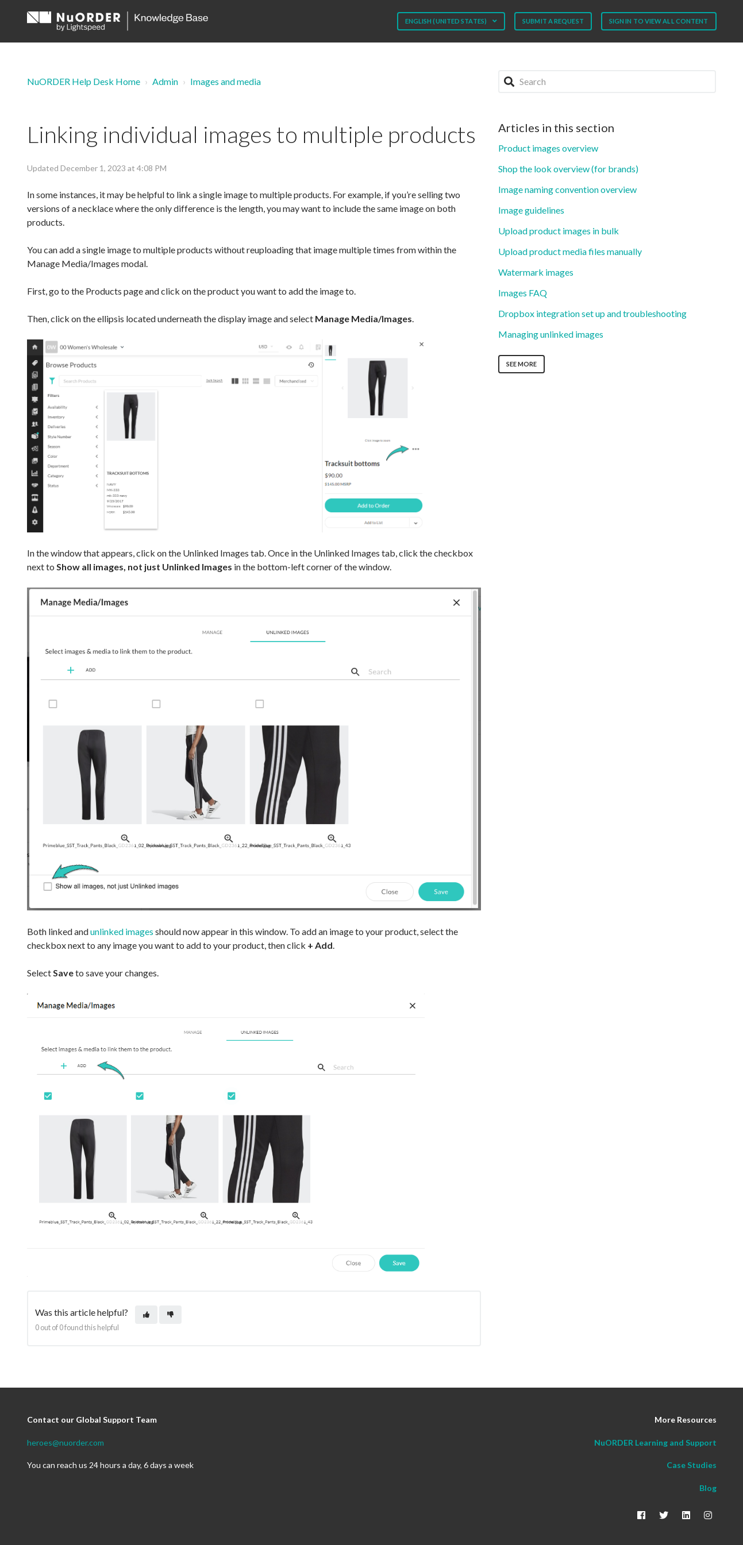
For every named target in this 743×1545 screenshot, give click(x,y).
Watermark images (535, 271)
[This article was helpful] (146, 1314)
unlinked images (121, 931)
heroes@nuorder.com (65, 1442)
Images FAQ (522, 292)
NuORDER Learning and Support (655, 1442)
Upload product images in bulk (558, 230)
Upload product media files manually (570, 251)
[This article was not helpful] (170, 1314)
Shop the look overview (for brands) (568, 168)
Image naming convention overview (567, 189)
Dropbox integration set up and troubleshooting (592, 313)
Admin (165, 81)
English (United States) (446, 21)
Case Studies (692, 1465)
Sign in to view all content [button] (659, 21)
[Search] (607, 81)
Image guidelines (531, 209)
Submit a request (553, 21)
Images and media (225, 81)
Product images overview (548, 147)
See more (521, 364)
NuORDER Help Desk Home (83, 81)
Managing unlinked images (550, 334)
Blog (708, 1488)
